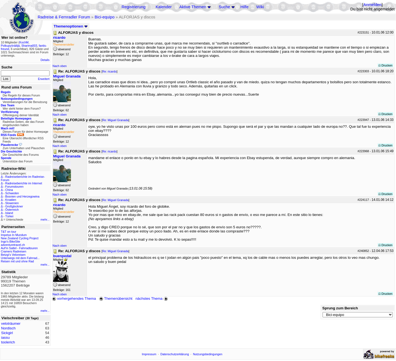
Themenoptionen (71, 26)
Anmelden (372, 4)
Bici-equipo (105, 17)
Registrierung (133, 7)
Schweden (12, 193)
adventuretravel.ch (13, 244)
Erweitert (44, 78)
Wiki (260, 7)
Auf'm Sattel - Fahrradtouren (19, 248)
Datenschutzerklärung (174, 354)
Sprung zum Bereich (340, 308)
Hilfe (244, 7)
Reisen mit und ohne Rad (17, 261)
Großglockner (14, 206)
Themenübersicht (115, 298)
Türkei (9, 216)
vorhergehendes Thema (74, 298)
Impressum (149, 354)
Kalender (164, 7)
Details (45, 60)
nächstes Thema (152, 298)
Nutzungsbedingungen (207, 354)
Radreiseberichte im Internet (23, 183)
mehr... (45, 219)
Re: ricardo (109, 71)
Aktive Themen (192, 7)
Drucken (385, 65)
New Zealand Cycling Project (19, 238)
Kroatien (10, 199)
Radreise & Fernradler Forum (64, 17)
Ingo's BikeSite (10, 241)
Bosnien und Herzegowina (22, 196)
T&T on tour (8, 231)
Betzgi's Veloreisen (13, 254)
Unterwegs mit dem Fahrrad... (20, 258)
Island (9, 213)
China (9, 189)
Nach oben (60, 66)
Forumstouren (14, 186)
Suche (224, 7)
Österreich (12, 209)
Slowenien (12, 203)
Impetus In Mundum (14, 235)
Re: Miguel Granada (115, 120)
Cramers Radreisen (13, 251)
